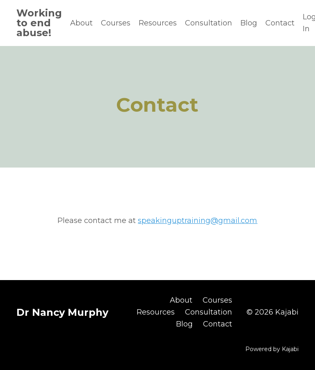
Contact (279, 23)
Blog (248, 23)
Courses (115, 23)
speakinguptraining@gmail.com (197, 220)
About (81, 23)
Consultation (208, 23)
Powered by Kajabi (272, 349)
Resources (158, 23)
